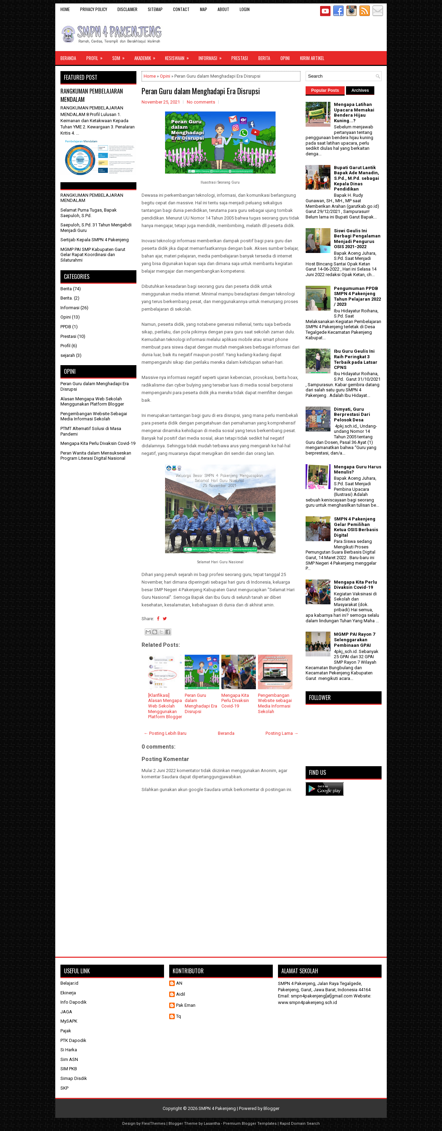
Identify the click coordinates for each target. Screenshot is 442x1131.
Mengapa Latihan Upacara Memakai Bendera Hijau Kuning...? (354, 112)
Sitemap (155, 9)
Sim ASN (69, 1059)
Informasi (212, 56)
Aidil (180, 994)
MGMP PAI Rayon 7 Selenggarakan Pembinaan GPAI (354, 639)
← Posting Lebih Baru (165, 733)
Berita (264, 58)
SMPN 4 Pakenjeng (217, 1108)
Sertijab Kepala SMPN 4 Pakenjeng (94, 239)
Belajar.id (69, 983)
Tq (178, 1016)
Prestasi (239, 58)
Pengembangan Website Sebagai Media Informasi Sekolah (93, 416)
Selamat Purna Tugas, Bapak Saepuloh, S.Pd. (88, 212)
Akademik (147, 56)
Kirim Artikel (312, 58)
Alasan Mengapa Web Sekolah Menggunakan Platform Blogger (92, 401)
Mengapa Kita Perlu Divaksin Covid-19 (235, 701)
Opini (285, 58)
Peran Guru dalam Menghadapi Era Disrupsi (201, 91)
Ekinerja (68, 992)
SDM (120, 56)
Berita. (66, 298)
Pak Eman (185, 1005)
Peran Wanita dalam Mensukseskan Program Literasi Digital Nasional (95, 455)
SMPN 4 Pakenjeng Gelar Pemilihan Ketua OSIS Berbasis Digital (356, 527)
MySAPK (68, 1021)
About (223, 9)
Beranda (68, 58)
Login (245, 9)
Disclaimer (127, 9)
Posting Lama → (282, 733)
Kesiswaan (179, 56)
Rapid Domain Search (300, 1123)
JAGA (66, 1011)
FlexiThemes (153, 1123)
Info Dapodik (73, 1002)
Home (65, 9)
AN (179, 983)
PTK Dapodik (73, 1040)
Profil (96, 56)
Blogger (271, 1108)
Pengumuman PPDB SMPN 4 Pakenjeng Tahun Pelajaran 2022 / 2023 (357, 296)
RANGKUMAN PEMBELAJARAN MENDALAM (91, 95)
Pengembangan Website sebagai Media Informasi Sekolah (275, 703)
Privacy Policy (93, 9)
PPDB (65, 326)
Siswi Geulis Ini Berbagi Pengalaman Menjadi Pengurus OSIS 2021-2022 (357, 239)
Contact (181, 9)
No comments (201, 102)
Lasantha (212, 1123)
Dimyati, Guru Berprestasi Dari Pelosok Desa (352, 414)
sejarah (67, 355)
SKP (64, 1088)
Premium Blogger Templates (250, 1123)
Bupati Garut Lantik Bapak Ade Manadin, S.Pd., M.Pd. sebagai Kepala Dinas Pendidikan (356, 178)
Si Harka (68, 1049)
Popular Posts (325, 90)
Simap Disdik (73, 1078)
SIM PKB (68, 1068)
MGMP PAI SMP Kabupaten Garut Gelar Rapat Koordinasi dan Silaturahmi (92, 255)
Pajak (65, 1030)
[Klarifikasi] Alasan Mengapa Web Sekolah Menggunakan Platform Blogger (165, 706)
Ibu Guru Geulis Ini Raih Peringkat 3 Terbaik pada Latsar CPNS (355, 359)
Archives (360, 90)
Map (203, 9)
